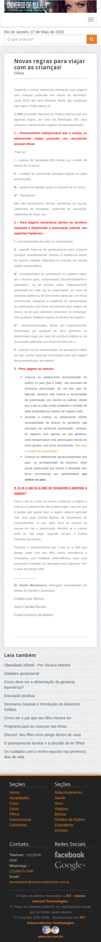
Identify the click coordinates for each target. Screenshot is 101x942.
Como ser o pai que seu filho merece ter (37, 718)
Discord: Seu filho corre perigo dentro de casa (42, 735)
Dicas (14, 809)
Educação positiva (19, 696)
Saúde (60, 798)
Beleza (60, 814)
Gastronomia (20, 819)
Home (14, 792)
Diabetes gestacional (21, 673)
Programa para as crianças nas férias (35, 726)
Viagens (61, 809)
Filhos (14, 814)
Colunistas (18, 825)
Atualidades (19, 798)
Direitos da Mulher (70, 819)
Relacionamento (68, 792)
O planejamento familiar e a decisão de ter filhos (44, 743)
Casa (13, 803)
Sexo (59, 803)
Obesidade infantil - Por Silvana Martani (37, 665)
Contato (61, 830)
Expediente (64, 825)
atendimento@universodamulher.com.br (39, 882)
